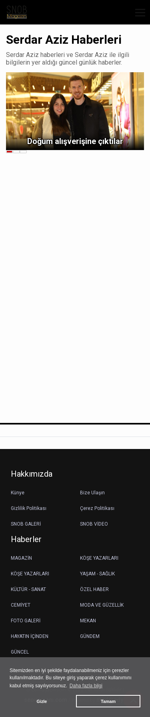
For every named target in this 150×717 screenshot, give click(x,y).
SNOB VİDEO (94, 524)
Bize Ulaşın (92, 493)
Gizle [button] (42, 701)
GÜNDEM (90, 636)
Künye (17, 493)
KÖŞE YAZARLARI (99, 558)
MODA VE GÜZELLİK (102, 605)
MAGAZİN (21, 558)
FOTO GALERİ (25, 621)
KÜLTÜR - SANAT (28, 589)
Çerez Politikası (97, 508)
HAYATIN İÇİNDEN (29, 636)
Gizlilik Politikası (28, 508)
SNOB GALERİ (26, 524)
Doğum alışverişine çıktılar (75, 141)
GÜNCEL (20, 652)
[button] (137, 17)
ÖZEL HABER (94, 589)
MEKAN (88, 621)
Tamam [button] (108, 701)
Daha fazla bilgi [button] (86, 686)
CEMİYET (20, 605)
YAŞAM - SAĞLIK (97, 574)
